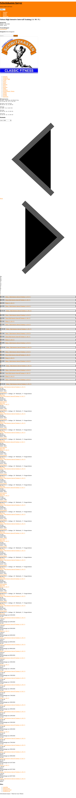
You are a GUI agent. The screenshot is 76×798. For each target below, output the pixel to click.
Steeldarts (5, 90)
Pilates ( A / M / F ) (9, 306)
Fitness (4, 82)
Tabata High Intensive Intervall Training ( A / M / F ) (17, 303)
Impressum (5, 16)
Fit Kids (5, 95)
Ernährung (5, 77)
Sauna (4, 83)
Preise (4, 86)
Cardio (4, 80)
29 (0, 372)
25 (0, 363)
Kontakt (5, 15)
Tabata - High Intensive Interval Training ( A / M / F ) (18, 300)
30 (0, 375)
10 (0, 323)
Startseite (5, 12)
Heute (1, 202)
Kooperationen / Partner (8, 91)
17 (0, 341)
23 (0, 357)
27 (0, 367)
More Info (2, 398)
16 (0, 338)
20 (0, 349)
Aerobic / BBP (6, 79)
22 (0, 353)
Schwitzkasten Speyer (11, 3)
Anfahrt (5, 13)
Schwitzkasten (3, 29)
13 (0, 331)
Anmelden (5, 790)
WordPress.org (6, 794)
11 (0, 326)
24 (0, 360)
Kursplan (5, 87)
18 (0, 345)
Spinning (5, 84)
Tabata (4, 88)
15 (0, 335)
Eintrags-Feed (6, 792)
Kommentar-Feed (7, 793)
